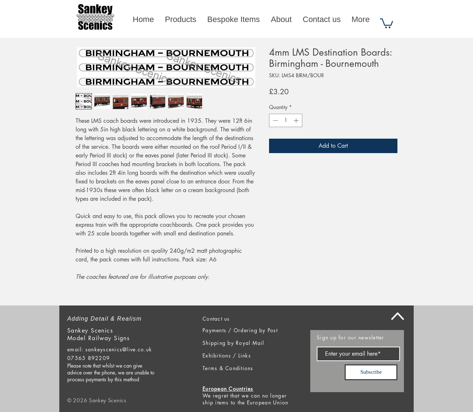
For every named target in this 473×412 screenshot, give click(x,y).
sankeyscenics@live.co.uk (118, 349)
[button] (386, 22)
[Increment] (296, 120)
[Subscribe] (371, 372)
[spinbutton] (285, 120)
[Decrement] (274, 120)
